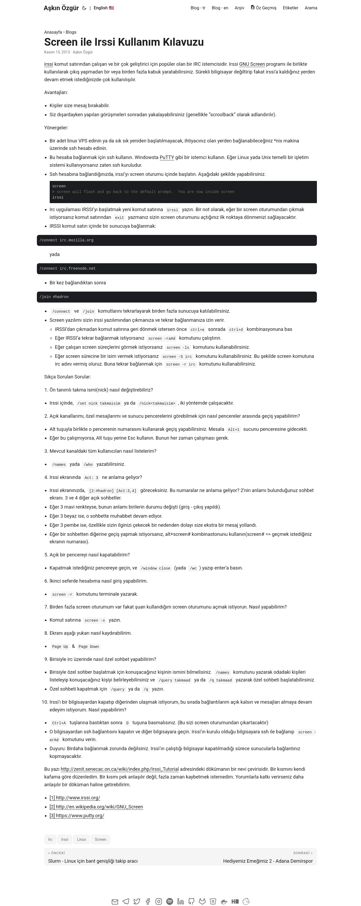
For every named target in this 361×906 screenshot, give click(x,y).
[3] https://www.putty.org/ (77, 815)
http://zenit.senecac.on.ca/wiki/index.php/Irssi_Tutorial (120, 769)
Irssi (64, 839)
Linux (81, 839)
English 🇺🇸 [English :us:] (104, 7)
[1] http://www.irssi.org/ (75, 797)
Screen (100, 839)
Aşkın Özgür (61, 8)
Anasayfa (53, 32)
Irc (50, 839)
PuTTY (167, 157)
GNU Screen (252, 64)
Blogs (71, 32)
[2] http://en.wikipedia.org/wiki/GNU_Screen (96, 807)
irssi (48, 64)
